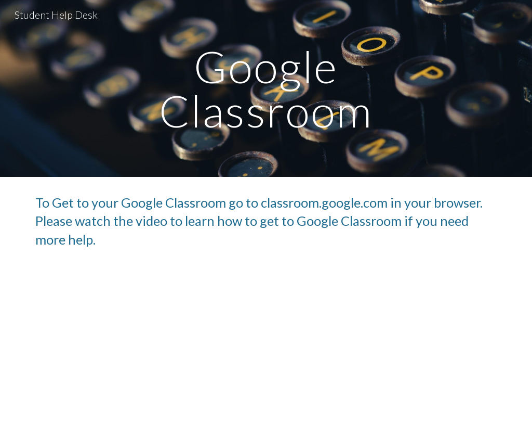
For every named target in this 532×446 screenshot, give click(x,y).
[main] (265, 88)
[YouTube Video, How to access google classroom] (266, 356)
